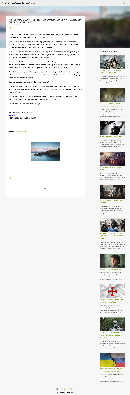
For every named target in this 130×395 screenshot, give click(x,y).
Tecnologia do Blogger (65, 389)
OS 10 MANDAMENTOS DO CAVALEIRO (111, 136)
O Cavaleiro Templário (20, 3)
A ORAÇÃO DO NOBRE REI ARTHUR (110, 269)
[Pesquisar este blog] (119, 3)
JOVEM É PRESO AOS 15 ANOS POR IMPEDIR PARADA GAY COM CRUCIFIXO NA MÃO (111, 236)
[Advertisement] (94, 78)
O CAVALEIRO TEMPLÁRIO (20, 131)
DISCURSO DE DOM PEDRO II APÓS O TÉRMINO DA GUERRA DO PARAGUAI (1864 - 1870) (111, 335)
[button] (10, 28)
